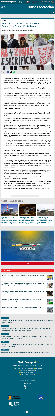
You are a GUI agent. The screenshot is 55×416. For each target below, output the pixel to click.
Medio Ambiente (34, 196)
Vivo (27, 263)
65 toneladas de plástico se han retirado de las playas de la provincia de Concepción (44, 220)
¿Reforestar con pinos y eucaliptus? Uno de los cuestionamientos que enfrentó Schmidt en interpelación (27, 220)
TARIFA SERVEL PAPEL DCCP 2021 (28, 374)
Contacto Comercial (25, 377)
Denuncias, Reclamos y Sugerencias (28, 380)
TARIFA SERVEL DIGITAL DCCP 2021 (28, 372)
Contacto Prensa (24, 378)
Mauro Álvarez (7, 32)
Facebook (27, 386)
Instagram (27, 384)
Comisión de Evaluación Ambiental (20, 196)
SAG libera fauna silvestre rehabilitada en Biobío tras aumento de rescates (25, 352)
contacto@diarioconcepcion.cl (28, 370)
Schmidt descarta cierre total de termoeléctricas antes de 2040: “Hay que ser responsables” (9, 220)
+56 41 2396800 (38, 368)
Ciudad (3, 318)
